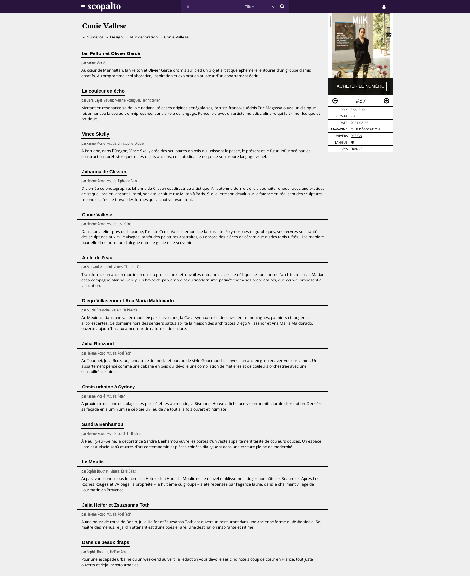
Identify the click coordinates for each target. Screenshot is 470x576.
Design (356, 136)
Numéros (94, 37)
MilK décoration (365, 129)
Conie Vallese (176, 37)
